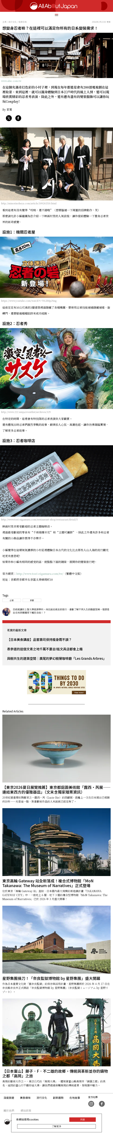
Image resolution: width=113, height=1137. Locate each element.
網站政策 (26, 1110)
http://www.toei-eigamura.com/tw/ (39, 574)
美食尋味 (25, 1098)
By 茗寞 (7, 109)
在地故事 (74, 1098)
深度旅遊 (9, 1098)
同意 (82, 1119)
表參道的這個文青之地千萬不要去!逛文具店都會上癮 (45, 648)
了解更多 (56, 1126)
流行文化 (41, 1098)
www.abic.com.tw (11, 81)
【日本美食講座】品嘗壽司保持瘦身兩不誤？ (39, 639)
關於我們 (9, 1110)
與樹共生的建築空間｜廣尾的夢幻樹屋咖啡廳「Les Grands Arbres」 (56, 658)
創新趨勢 (58, 1098)
